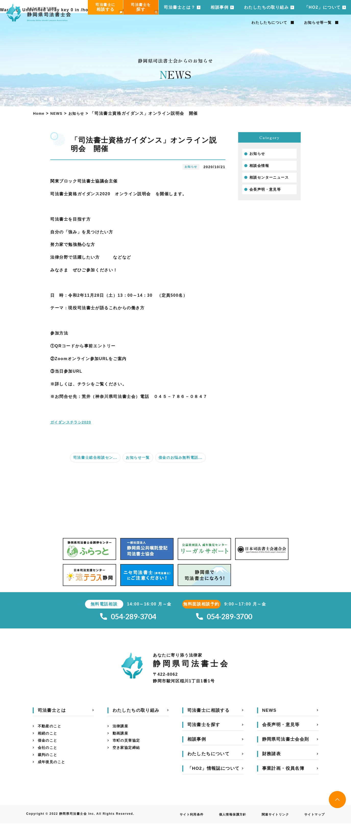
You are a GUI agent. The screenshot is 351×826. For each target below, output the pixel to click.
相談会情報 (260, 167)
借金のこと (49, 745)
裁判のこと (49, 762)
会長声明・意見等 (267, 192)
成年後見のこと (53, 770)
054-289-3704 (128, 617)
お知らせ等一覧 (318, 22)
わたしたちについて (269, 22)
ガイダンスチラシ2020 (73, 422)
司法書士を (145, 9)
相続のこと (49, 737)
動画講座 (121, 737)
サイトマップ (313, 816)
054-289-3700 (224, 617)
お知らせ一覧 (138, 457)
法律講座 (121, 729)
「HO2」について (322, 7)
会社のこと (49, 753)
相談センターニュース (271, 179)
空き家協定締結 (128, 753)
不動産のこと (51, 729)
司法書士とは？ (179, 7)
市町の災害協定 (128, 745)
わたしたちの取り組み (266, 7)
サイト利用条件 (177, 816)
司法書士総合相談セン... (95, 457)
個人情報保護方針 (222, 816)
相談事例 (219, 7)
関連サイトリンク (270, 816)
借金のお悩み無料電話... (180, 457)
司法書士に (109, 9)
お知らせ (258, 154)
